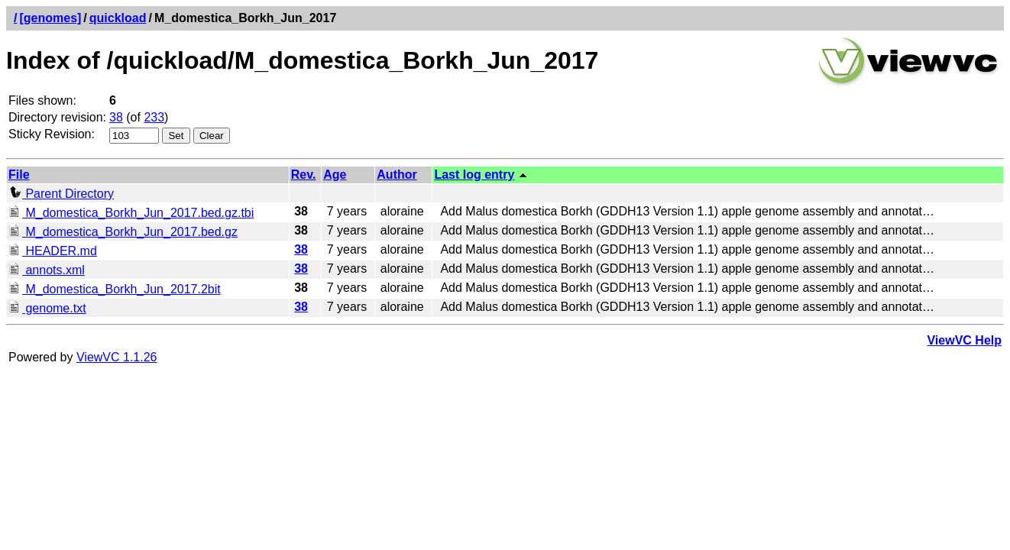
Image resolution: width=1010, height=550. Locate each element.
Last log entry (474, 174)
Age (334, 174)
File (19, 174)
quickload (118, 17)
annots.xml (46, 270)
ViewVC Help (964, 340)
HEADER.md (52, 250)
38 (116, 117)
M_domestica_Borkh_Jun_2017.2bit (114, 289)
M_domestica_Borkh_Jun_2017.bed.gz (123, 231)
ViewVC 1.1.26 (116, 357)
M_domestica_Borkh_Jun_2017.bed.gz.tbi (131, 212)
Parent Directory (61, 193)
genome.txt (47, 308)
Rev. (303, 174)
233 (154, 117)
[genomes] (50, 17)
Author (396, 174)
